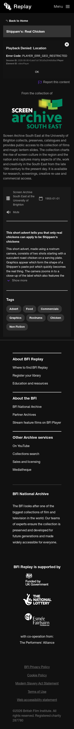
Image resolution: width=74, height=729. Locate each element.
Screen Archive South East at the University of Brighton (24, 198)
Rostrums (35, 318)
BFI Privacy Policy (37, 667)
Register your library (27, 375)
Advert (13, 309)
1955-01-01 (52, 198)
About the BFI (25, 398)
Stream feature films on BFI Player (37, 422)
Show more (19, 280)
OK (37, 71)
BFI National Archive (27, 407)
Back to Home (17, 21)
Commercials (50, 309)
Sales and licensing (26, 462)
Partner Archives (24, 415)
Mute (16, 212)
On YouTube (21, 446)
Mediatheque (22, 470)
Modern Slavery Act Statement (37, 683)
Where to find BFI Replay (30, 367)
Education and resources (30, 383)
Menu (58, 6)
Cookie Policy (37, 675)
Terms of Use (37, 692)
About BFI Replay (28, 359)
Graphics (15, 318)
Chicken (55, 318)
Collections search (26, 454)
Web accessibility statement (37, 700)
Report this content (54, 82)
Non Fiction (17, 326)
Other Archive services (33, 437)
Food (29, 309)
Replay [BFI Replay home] (22, 6)
